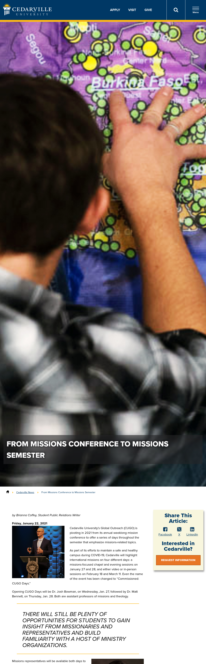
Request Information (178, 560)
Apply (115, 9)
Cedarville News (25, 492)
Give (148, 9)
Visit (132, 9)
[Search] (176, 10)
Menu (195, 10)
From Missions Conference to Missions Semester (68, 492)
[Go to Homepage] (27, 14)
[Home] (7, 492)
